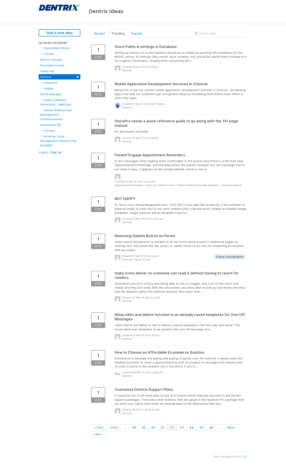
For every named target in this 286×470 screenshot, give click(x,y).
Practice (47, 130)
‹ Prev (113, 427)
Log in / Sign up (50, 152)
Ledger (47, 88)
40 (153, 427)
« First (98, 427)
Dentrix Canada (51, 59)
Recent (99, 33)
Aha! (244, 456)
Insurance (48, 82)
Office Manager (51, 94)
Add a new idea (60, 33)
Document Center (52, 65)
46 (211, 427)
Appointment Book (55, 48)
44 (191, 427)
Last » (98, 434)
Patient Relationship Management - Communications (56, 114)
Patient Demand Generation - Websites (56, 102)
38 (134, 427)
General (59, 76)
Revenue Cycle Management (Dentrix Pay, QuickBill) (58, 141)
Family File (47, 71)
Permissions (50, 125)
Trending (118, 33)
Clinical (47, 54)
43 (182, 427)
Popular (136, 33)
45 (201, 427)
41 (163, 427)
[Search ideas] (220, 33)
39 (143, 427)
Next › (232, 427)
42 (172, 427)
